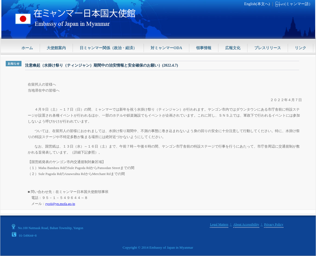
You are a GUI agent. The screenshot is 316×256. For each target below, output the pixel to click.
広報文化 (232, 48)
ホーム (27, 48)
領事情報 (203, 48)
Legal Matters (219, 224)
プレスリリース (267, 48)
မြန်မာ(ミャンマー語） (293, 4)
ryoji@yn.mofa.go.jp (60, 204)
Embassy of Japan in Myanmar (171, 247)
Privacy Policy (273, 224)
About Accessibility (246, 224)
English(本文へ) (257, 4)
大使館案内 (56, 48)
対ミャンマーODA (166, 48)
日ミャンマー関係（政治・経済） (108, 48)
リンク (300, 48)
